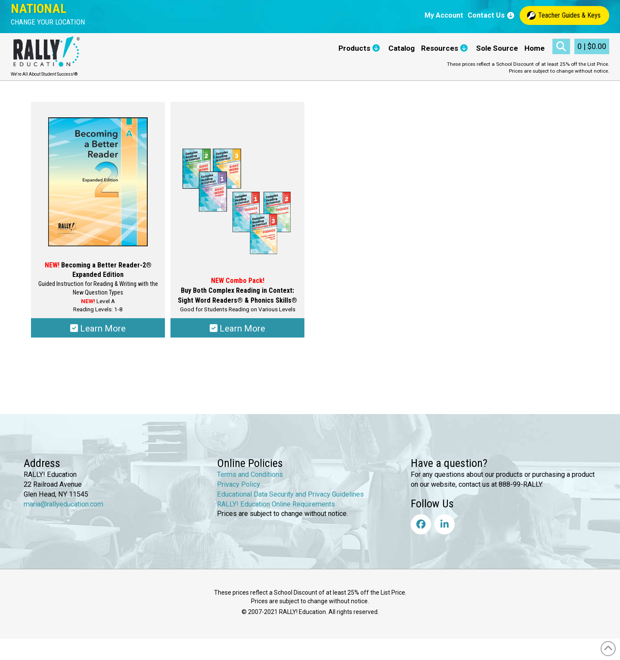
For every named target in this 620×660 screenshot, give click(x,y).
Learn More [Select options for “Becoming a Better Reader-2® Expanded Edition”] (98, 328)
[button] (48, 22)
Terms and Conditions (250, 474)
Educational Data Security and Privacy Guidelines (290, 494)
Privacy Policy (238, 484)
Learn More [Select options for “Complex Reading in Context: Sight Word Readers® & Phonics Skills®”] (237, 328)
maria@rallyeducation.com (63, 504)
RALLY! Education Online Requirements (276, 504)
